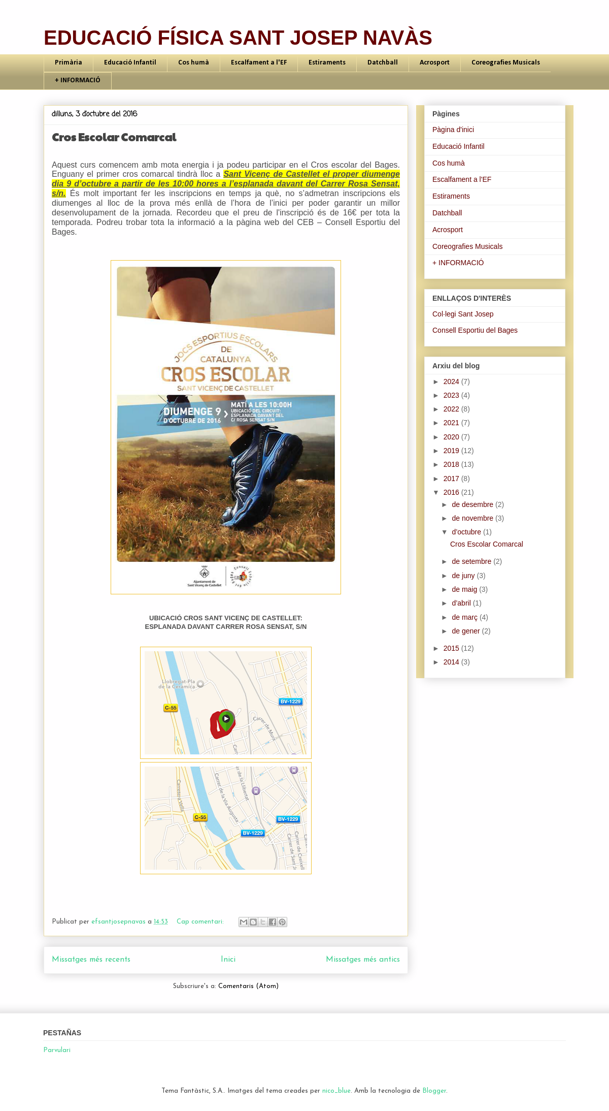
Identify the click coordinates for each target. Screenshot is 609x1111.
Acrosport (435, 63)
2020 (452, 437)
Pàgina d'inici (453, 129)
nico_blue (336, 1091)
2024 (452, 381)
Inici (228, 960)
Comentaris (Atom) (248, 986)
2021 (452, 423)
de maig (465, 589)
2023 (452, 395)
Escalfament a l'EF (259, 63)
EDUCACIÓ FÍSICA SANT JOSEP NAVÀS (238, 37)
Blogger (434, 1091)
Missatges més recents (91, 960)
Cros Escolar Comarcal (114, 136)
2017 (452, 478)
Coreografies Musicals (505, 63)
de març (465, 617)
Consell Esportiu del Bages (475, 330)
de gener (467, 631)
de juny (464, 576)
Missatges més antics (363, 960)
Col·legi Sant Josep (463, 314)
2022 (452, 409)
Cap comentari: (201, 921)
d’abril (462, 603)
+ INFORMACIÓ (77, 80)
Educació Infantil (130, 63)
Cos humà (193, 63)
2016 (452, 492)
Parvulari (57, 1050)
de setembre (472, 561)
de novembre (473, 518)
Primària (68, 63)
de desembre (473, 504)
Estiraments (327, 63)
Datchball (382, 63)
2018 (452, 464)
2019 (452, 451)
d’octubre (467, 532)
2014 (452, 662)
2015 (452, 648)
